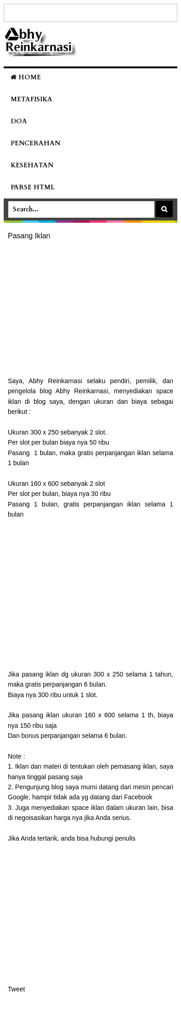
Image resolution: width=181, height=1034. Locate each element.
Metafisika (31, 99)
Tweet (16, 989)
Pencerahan (35, 143)
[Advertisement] (90, 309)
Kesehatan (32, 165)
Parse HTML (33, 187)
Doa (19, 121)
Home (26, 77)
